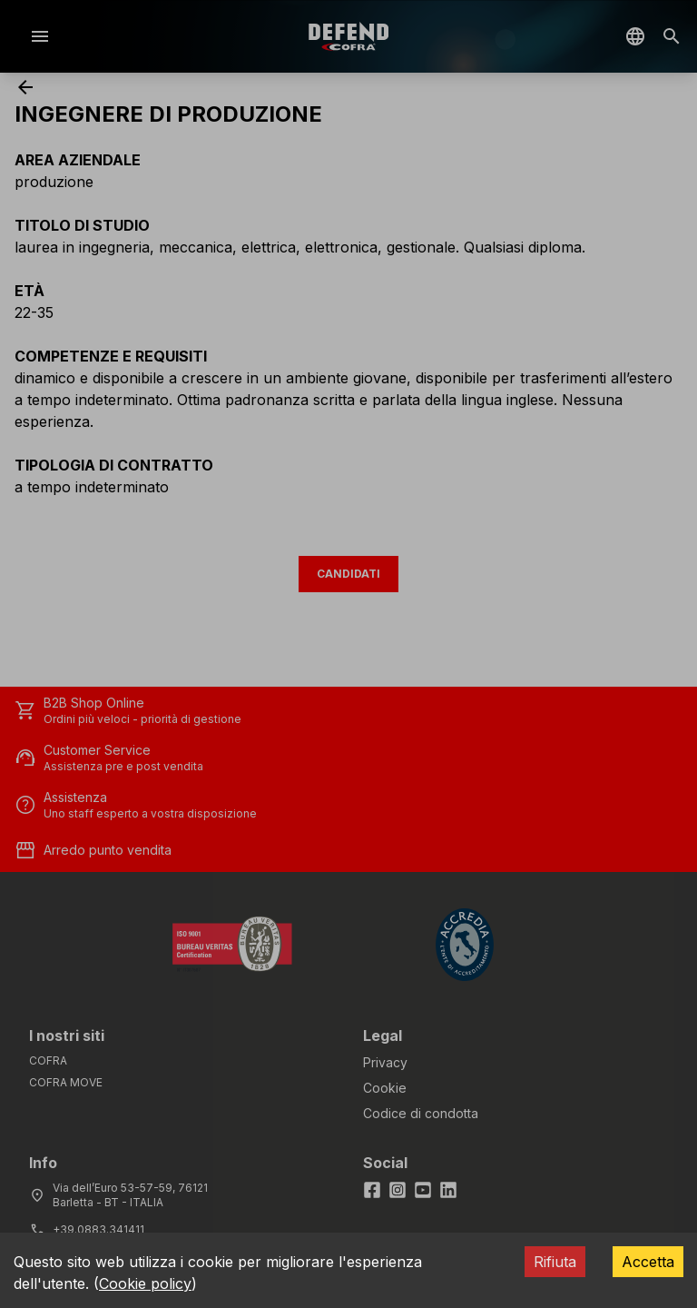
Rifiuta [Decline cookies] (555, 1262)
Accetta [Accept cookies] (648, 1262)
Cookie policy (145, 1283)
